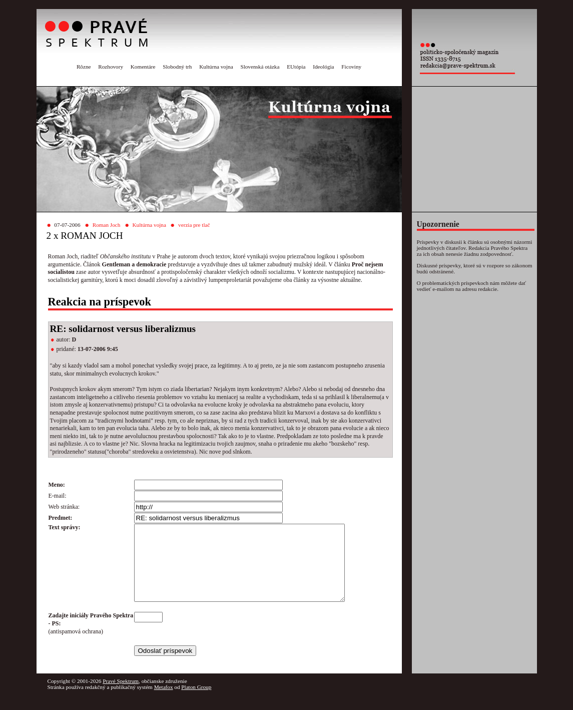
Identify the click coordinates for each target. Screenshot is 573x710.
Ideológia (323, 67)
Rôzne (84, 67)
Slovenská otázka (259, 67)
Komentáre (143, 67)
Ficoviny (351, 67)
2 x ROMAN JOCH (85, 235)
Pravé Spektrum (121, 696)
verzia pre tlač (194, 225)
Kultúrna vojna (216, 67)
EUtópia (296, 67)
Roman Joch (107, 225)
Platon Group (196, 702)
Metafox (163, 702)
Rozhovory (110, 67)
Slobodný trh (177, 67)
